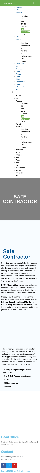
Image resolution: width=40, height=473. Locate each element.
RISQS (23, 34)
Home (19, 7)
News (19, 84)
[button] (17, 92)
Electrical (24, 43)
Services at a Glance (19, 152)
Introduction (26, 16)
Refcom (24, 26)
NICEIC (23, 24)
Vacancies (21, 82)
